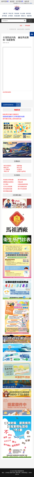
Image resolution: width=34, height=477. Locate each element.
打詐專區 (5, 184)
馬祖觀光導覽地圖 (8, 180)
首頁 (21, 25)
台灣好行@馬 (20, 171)
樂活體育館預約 (22, 180)
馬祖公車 (6, 171)
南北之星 (19, 167)
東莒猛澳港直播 (7, 189)
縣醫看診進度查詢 (8, 182)
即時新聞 (27, 25)
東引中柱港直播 (22, 189)
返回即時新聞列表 (11, 105)
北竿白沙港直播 (7, 186)
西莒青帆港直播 (7, 191)
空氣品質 (20, 182)
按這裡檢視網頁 (7, 92)
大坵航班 (19, 169)
